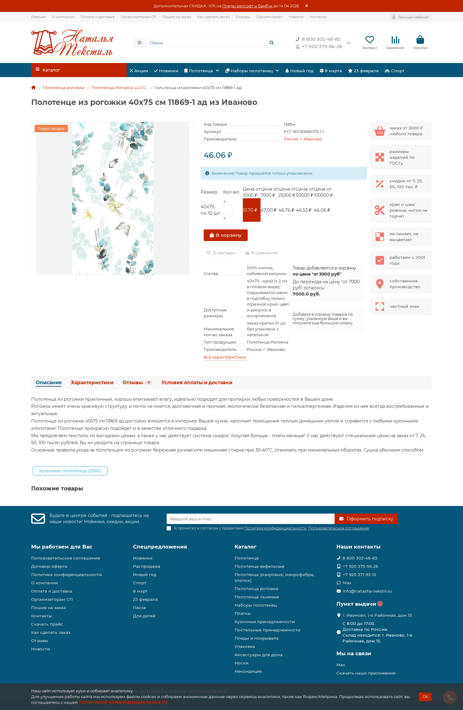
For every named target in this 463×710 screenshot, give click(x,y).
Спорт (395, 71)
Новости (296, 17)
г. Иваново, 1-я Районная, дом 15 (377, 615)
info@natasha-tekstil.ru (367, 591)
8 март (140, 591)
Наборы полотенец (249, 71)
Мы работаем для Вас (61, 547)
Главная (38, 17)
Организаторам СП (138, 17)
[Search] (212, 43)
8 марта (331, 71)
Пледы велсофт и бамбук (247, 6)
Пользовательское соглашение (65, 558)
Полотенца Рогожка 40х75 (118, 88)
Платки (242, 613)
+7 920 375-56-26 (317, 47)
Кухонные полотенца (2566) (70, 472)
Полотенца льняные (257, 596)
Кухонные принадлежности (265, 621)
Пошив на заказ (176, 17)
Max (347, 582)
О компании (63, 17)
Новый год (299, 71)
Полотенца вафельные (259, 566)
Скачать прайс (269, 17)
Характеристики (92, 384)
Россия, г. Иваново (303, 140)
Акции (139, 71)
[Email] (251, 519)
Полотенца (199, 71)
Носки (241, 662)
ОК (425, 696)
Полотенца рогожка (63, 88)
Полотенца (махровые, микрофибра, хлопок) (274, 577)
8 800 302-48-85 (317, 39)
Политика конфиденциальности (66, 574)
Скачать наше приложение (365, 673)
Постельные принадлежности (267, 629)
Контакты (318, 17)
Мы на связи (353, 653)
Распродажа (146, 566)
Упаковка (245, 646)
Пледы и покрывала (257, 638)
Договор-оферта (49, 566)
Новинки (166, 71)
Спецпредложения (160, 547)
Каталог (246, 547)
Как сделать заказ (213, 17)
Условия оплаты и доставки (196, 384)
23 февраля (363, 71)
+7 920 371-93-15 (359, 574)
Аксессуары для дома (259, 654)
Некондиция (248, 671)
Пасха (170, 87)
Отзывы (243, 17)
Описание (49, 384)
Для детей (143, 87)
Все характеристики (225, 358)
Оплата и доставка (98, 17)
